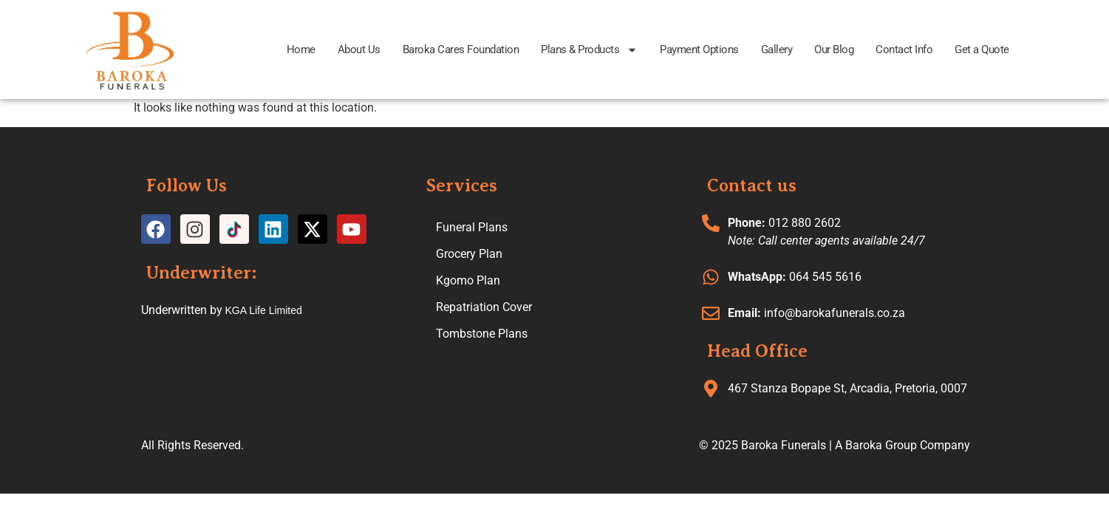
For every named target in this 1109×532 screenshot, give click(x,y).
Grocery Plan (469, 254)
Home (301, 49)
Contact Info (904, 49)
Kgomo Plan (468, 280)
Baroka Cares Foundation (461, 49)
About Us (359, 49)
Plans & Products (589, 50)
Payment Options (699, 49)
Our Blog (833, 49)
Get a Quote (982, 49)
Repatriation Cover (484, 307)
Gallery (777, 49)
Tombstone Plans (482, 334)
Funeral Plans (472, 227)
